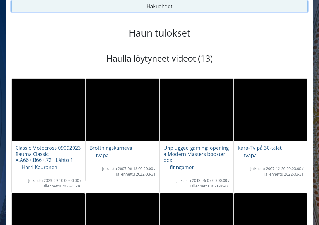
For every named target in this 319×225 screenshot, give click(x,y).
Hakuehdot (160, 6)
